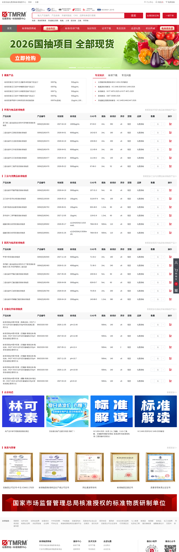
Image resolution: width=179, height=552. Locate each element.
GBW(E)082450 (43, 299)
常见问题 (126, 75)
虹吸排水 (45, 521)
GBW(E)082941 (43, 216)
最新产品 (8, 75)
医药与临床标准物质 (14, 243)
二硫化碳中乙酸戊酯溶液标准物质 (16, 282)
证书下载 (106, 28)
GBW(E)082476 (43, 150)
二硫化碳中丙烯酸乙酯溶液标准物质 (16, 299)
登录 (30, 2)
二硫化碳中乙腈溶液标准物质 (14, 291)
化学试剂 (24, 521)
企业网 (46, 523)
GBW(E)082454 (43, 274)
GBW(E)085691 (43, 233)
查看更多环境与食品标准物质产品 (161, 110)
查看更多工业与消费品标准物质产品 (160, 176)
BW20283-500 (42, 325)
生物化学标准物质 (13, 309)
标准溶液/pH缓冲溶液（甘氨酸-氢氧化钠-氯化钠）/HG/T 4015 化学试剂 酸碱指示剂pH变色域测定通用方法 (19, 336)
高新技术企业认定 (90, 521)
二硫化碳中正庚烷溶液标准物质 (15, 133)
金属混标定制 (153, 15)
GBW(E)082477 (43, 158)
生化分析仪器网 (123, 521)
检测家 (150, 521)
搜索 (133, 15)
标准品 (158, 521)
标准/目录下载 (72, 28)
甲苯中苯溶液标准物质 (11, 257)
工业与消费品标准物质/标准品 (50, 549)
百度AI (168, 523)
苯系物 (85, 21)
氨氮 (62, 21)
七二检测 (134, 521)
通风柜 (111, 521)
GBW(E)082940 (43, 257)
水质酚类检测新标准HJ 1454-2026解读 (113, 82)
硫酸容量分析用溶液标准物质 (14, 224)
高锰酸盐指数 (53, 21)
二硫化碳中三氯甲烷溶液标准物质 (16, 166)
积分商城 (150, 28)
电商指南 (170, 2)
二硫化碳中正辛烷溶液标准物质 (15, 150)
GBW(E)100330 (43, 199)
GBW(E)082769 (43, 291)
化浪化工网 (135, 523)
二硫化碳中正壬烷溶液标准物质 (15, 158)
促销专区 (76, 549)
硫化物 (73, 21)
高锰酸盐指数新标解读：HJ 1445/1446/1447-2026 (117, 100)
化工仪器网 (168, 521)
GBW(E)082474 (43, 141)
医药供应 (102, 521)
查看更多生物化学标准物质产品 (162, 309)
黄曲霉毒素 (42, 21)
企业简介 (106, 545)
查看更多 (172, 392)
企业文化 (106, 549)
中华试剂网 (55, 521)
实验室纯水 (76, 521)
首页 (9, 28)
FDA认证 (54, 523)
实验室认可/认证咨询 (109, 523)
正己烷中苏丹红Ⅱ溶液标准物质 (14, 199)
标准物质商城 (29, 28)
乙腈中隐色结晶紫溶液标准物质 (15, 207)
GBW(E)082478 (43, 166)
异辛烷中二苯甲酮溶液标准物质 (15, 216)
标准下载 (112, 75)
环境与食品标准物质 (14, 110)
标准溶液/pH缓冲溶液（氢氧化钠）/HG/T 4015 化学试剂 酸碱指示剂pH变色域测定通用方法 (19, 324)
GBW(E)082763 (43, 207)
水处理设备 (36, 523)
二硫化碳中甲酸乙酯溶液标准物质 (16, 274)
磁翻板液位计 (158, 523)
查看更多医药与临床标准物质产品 (161, 243)
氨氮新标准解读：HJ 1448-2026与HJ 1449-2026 (116, 87)
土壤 (67, 21)
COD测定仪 (124, 523)
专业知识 (99, 75)
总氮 (79, 21)
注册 (36, 2)
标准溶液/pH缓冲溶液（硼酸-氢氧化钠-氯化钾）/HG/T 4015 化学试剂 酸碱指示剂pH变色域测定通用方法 (19, 381)
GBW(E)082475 (43, 133)
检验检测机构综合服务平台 (71, 523)
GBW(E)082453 (43, 190)
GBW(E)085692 (43, 224)
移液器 (143, 521)
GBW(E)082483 (43, 266)
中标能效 (66, 521)
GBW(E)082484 (43, 124)
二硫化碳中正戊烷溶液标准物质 (15, 141)
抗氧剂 (86, 523)
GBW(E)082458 (43, 282)
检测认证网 (25, 523)
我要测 (16, 521)
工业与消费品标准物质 (15, 176)
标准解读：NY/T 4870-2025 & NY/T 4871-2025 (116, 91)
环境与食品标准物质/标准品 (49, 545)
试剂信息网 (35, 521)
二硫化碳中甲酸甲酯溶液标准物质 (16, 190)
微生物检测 (146, 523)
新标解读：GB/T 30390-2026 (109, 96)
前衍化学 (95, 523)
